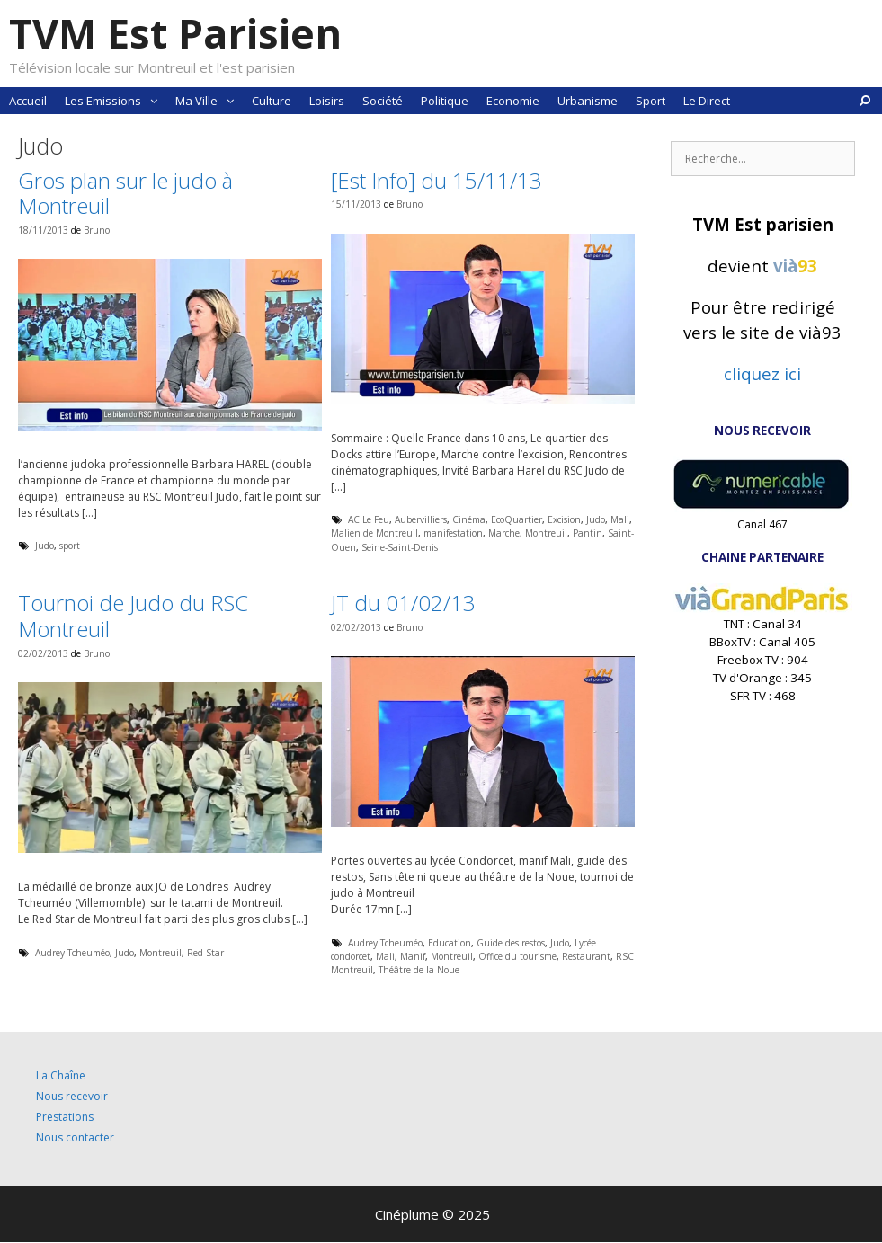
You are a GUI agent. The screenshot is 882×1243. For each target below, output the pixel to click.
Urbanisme (587, 101)
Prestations (65, 1116)
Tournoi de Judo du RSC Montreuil (133, 616)
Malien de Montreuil (374, 533)
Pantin (587, 533)
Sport (650, 101)
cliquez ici (762, 373)
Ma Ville (209, 100)
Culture (271, 101)
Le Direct (706, 101)
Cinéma (469, 519)
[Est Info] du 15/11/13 (436, 180)
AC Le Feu (368, 519)
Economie (512, 101)
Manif (412, 956)
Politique (444, 101)
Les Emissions (115, 100)
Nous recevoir (72, 1096)
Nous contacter (75, 1137)
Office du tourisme (517, 956)
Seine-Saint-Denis (399, 547)
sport (69, 545)
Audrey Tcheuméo (72, 952)
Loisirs (326, 101)
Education (449, 943)
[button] (153, 100)
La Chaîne (60, 1075)
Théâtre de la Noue (419, 969)
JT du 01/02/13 (403, 602)
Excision (564, 519)
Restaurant (586, 956)
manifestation (453, 533)
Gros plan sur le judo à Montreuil (125, 193)
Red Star (205, 952)
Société (382, 101)
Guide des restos (511, 943)
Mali (619, 519)
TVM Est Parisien (175, 32)
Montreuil (546, 533)
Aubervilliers (421, 519)
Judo (44, 545)
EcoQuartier (516, 519)
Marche (504, 533)
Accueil (28, 101)
